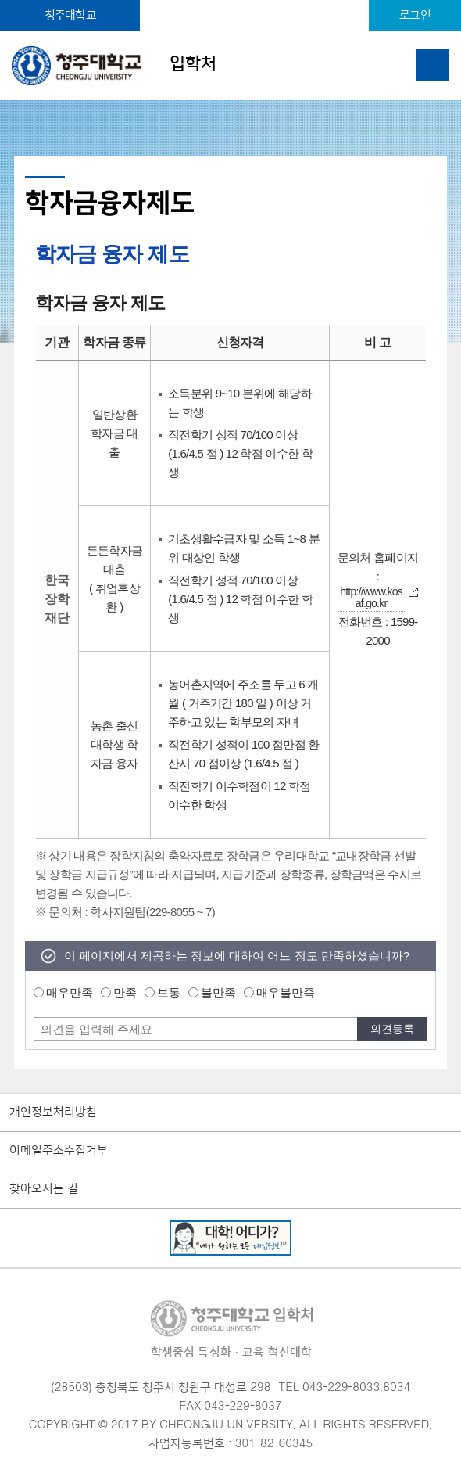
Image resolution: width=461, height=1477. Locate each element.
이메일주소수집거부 (58, 1151)
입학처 (114, 65)
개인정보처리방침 (53, 1112)
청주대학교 (70, 15)
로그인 (415, 15)
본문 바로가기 (230, 1)
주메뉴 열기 (432, 65)
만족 (125, 992)
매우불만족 (285, 992)
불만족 (218, 992)
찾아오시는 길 (43, 1189)
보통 (168, 992)
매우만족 (69, 992)
